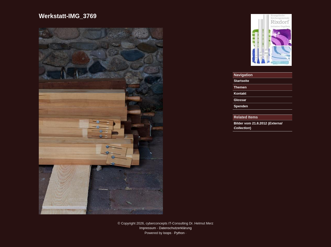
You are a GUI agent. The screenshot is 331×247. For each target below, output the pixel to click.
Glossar (240, 100)
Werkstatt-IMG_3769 (67, 16)
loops (167, 233)
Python (179, 233)
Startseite (241, 81)
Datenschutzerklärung (175, 228)
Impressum (147, 228)
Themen (240, 87)
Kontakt (240, 93)
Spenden (241, 106)
